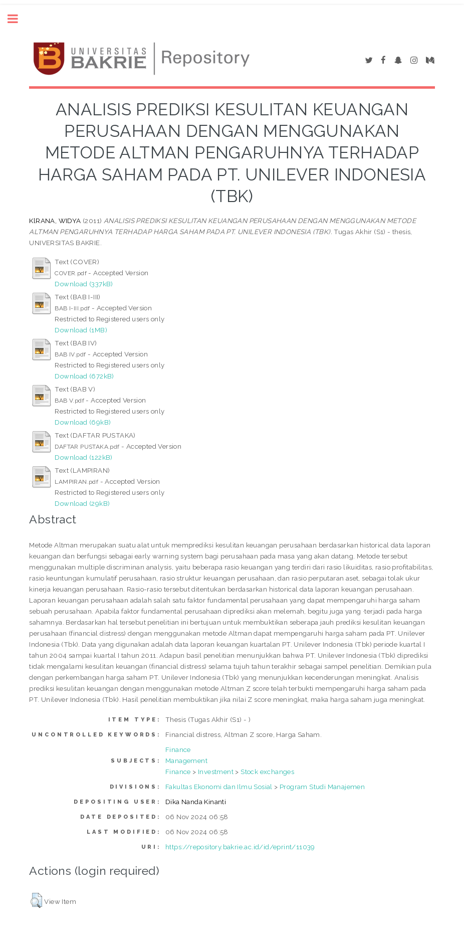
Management (186, 761)
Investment (216, 772)
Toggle (18, 19)
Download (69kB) (83, 422)
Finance (178, 749)
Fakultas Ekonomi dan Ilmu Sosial (219, 787)
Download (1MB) (81, 330)
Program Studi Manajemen (322, 787)
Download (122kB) (83, 457)
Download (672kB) (84, 376)
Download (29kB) (82, 503)
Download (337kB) (84, 284)
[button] (36, 900)
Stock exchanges (267, 772)
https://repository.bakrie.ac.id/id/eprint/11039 (240, 847)
